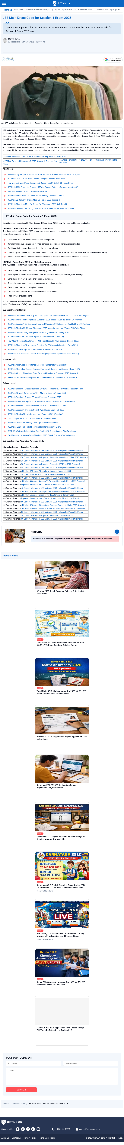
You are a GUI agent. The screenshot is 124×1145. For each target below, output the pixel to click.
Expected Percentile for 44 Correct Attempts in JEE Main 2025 (47, 485)
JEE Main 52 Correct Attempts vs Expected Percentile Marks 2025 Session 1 (53, 505)
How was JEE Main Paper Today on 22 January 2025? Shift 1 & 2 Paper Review (41, 183)
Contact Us (16, 1141)
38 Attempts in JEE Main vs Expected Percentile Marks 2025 (46, 474)
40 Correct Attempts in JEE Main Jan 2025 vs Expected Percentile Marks (52, 478)
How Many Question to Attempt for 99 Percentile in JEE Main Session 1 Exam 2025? (43, 341)
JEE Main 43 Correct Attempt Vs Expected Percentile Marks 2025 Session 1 (53, 481)
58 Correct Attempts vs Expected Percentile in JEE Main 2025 (47, 515)
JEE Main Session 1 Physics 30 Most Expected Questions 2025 (34, 397)
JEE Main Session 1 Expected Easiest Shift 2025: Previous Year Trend (37, 406)
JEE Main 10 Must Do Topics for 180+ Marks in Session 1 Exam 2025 (37, 393)
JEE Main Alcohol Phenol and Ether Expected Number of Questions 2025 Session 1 (43, 373)
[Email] (90, 1063)
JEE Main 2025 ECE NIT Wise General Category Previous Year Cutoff (36, 179)
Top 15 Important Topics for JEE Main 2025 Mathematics (32, 418)
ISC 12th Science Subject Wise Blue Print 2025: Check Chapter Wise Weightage (41, 435)
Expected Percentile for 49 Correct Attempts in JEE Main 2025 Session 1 (52, 498)
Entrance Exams (18, 1107)
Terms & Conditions (47, 1141)
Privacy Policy (30, 1141)
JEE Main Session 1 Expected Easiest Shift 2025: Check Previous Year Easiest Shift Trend (45, 389)
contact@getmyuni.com (89, 1132)
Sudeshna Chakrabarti (45, 891)
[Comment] (62, 1078)
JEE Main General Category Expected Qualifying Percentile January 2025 (38, 332)
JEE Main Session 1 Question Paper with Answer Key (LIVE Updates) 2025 (34, 156)
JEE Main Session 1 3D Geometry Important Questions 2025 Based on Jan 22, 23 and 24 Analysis (49, 324)
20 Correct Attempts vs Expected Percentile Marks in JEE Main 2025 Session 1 (54, 457)
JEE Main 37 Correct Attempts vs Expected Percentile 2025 (46, 471)
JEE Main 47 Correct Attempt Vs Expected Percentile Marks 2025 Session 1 (53, 491)
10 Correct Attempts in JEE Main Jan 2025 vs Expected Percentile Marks (52, 450)
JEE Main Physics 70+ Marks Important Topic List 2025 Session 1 (35, 414)
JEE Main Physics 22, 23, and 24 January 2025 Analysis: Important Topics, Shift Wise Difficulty (47, 328)
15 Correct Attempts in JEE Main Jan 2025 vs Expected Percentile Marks (52, 454)
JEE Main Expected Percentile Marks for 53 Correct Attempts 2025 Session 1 (53, 509)
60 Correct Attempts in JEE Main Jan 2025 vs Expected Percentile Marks (52, 519)
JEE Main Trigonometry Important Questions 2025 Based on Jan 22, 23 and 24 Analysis (45, 320)
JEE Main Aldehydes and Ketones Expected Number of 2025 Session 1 (37, 365)
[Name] (33, 1063)
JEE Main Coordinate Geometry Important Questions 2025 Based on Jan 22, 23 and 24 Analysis (48, 315)
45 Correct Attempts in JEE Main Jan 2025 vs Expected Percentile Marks (52, 488)
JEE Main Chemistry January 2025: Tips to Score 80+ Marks (33, 423)
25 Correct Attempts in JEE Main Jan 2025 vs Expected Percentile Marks (52, 461)
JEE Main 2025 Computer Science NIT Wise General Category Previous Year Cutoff (43, 187)
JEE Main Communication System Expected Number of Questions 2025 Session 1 (42, 377)
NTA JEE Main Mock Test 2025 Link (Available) (27, 191)
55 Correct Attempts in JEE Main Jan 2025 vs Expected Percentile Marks (52, 512)
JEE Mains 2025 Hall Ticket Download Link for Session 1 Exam (34, 427)
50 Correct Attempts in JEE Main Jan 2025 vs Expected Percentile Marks (52, 502)
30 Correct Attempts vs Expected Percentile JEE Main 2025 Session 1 (50, 464)
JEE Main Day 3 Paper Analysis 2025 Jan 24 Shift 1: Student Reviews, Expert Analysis (44, 174)
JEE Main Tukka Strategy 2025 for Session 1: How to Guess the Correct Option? (41, 401)
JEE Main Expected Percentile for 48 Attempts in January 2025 (47, 495)
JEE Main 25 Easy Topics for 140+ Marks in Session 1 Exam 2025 (35, 349)
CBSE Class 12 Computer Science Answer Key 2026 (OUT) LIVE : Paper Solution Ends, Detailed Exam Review (53, 10)
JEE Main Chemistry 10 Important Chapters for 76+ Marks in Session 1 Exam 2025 (43, 345)
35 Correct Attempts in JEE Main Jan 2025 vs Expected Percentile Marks (52, 468)
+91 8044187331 (63, 1132)
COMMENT (21, 1093)
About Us (5, 1141)
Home (6, 1107)
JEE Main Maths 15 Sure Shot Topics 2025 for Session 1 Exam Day (36, 337)
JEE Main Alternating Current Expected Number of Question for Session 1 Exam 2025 (44, 369)
